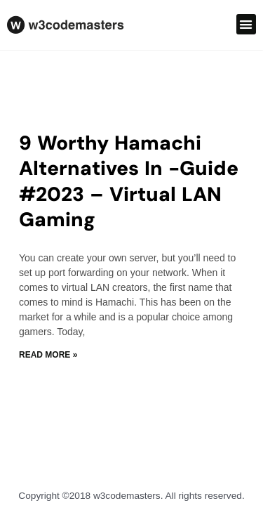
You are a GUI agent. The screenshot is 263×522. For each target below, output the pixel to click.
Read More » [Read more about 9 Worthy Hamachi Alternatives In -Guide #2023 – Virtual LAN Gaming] (48, 355)
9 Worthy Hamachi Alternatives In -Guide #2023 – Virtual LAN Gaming (128, 181)
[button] (246, 24)
